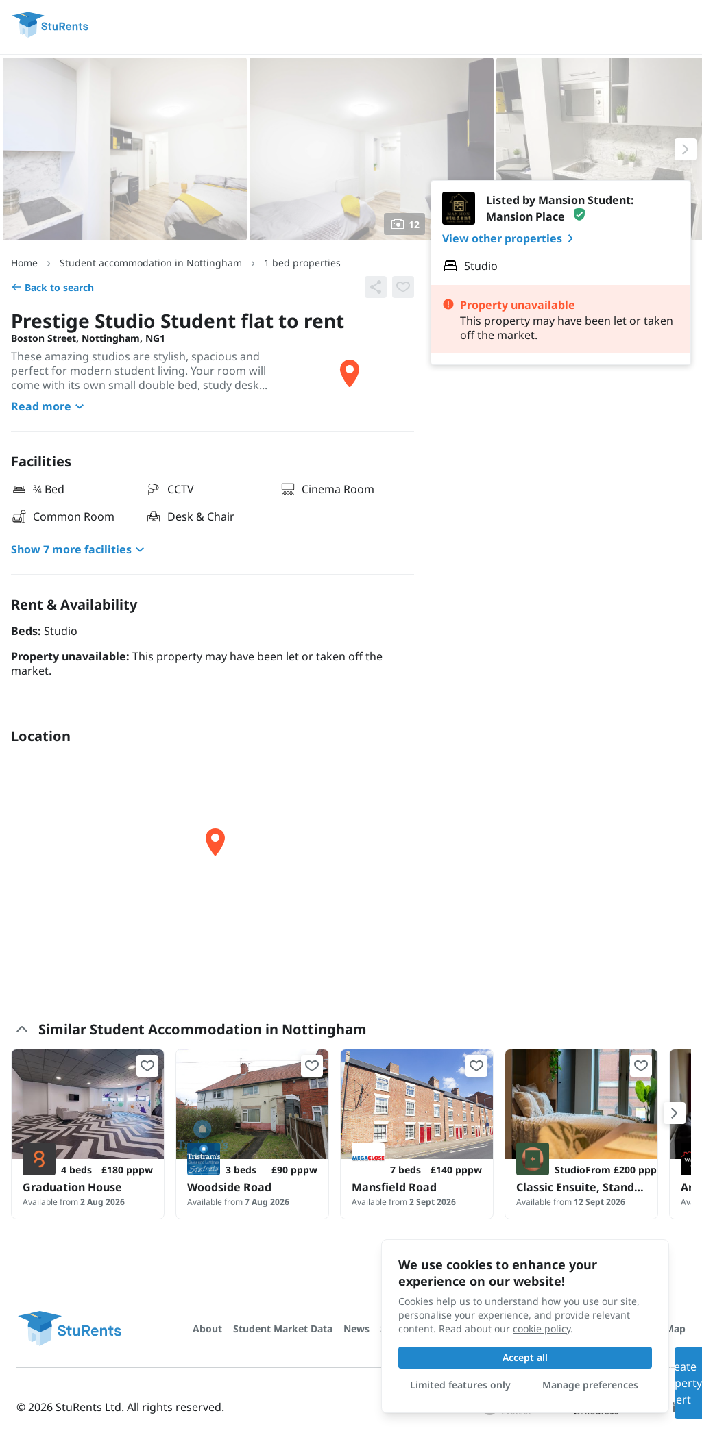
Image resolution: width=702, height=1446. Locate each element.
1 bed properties (302, 262)
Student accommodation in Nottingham (151, 262)
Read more (49, 406)
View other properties (510, 238)
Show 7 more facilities (79, 549)
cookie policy (541, 1328)
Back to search (52, 287)
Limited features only (460, 1384)
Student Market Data (282, 1328)
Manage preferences (590, 1384)
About (207, 1328)
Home (24, 262)
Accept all (525, 1357)
